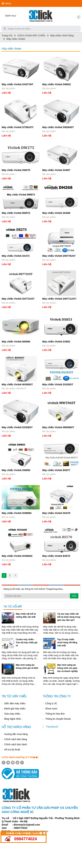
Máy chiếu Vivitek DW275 (16, 170)
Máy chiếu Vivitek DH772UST (18, 298)
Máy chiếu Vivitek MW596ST (58, 427)
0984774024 (25, 838)
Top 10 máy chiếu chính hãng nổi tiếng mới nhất (67, 642)
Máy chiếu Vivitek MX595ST (17, 384)
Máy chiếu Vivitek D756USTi (17, 127)
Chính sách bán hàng (15, 739)
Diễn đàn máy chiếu (14, 703)
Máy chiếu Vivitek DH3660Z (17, 556)
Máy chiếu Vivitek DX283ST (57, 384)
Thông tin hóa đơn (55, 713)
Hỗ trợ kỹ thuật (12, 749)
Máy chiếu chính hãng (62, 35)
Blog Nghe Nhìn (12, 718)
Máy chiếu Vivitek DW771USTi (59, 298)
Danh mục (10, 15)
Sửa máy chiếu (12, 713)
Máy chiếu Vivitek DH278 (56, 513)
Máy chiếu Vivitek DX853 (56, 341)
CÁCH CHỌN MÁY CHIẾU (31, 35)
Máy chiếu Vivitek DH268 (56, 213)
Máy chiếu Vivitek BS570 (56, 556)
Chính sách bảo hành (15, 744)
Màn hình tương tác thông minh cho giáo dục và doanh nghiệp (67, 668)
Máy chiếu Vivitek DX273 (15, 255)
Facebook (52, 726)
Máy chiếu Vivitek (15, 39)
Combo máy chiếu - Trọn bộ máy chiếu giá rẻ (26, 642)
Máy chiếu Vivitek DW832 (56, 84)
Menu (8, 3)
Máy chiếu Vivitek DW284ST (58, 127)
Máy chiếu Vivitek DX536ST (17, 427)
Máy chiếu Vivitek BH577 (56, 470)
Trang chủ (7, 35)
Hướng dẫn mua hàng (16, 734)
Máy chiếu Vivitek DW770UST (59, 255)
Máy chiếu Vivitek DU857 (56, 170)
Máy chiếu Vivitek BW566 (16, 341)
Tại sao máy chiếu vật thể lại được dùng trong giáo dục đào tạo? (68, 617)
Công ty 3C (51, 703)
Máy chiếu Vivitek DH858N (16, 513)
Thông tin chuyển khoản (58, 718)
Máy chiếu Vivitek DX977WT (17, 84)
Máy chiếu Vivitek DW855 (16, 470)
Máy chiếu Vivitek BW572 (16, 213)
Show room (51, 708)
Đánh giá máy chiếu (14, 708)
